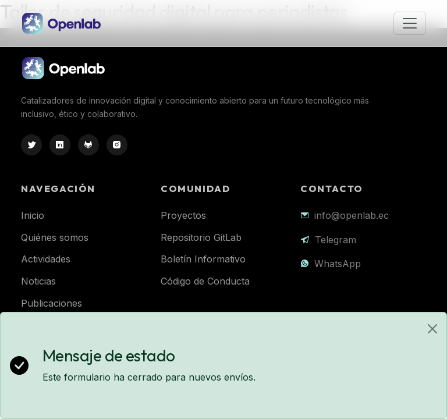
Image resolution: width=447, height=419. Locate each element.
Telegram (335, 240)
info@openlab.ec (351, 215)
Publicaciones (51, 303)
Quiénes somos (54, 237)
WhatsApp (337, 263)
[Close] (432, 329)
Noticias (38, 281)
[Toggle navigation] (409, 23)
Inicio (32, 215)
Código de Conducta (205, 281)
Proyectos (183, 215)
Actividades (45, 259)
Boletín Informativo (203, 259)
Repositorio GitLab (201, 237)
